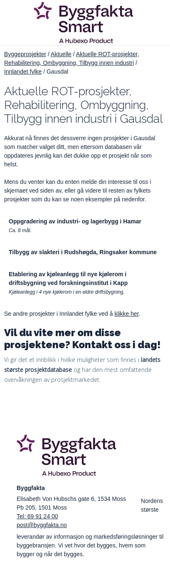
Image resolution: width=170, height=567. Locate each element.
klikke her (126, 313)
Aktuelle (61, 54)
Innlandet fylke (23, 71)
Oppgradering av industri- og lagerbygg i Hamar (75, 221)
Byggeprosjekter (25, 54)
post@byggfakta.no (42, 525)
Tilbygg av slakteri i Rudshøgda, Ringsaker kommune (83, 252)
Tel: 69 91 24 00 (37, 516)
